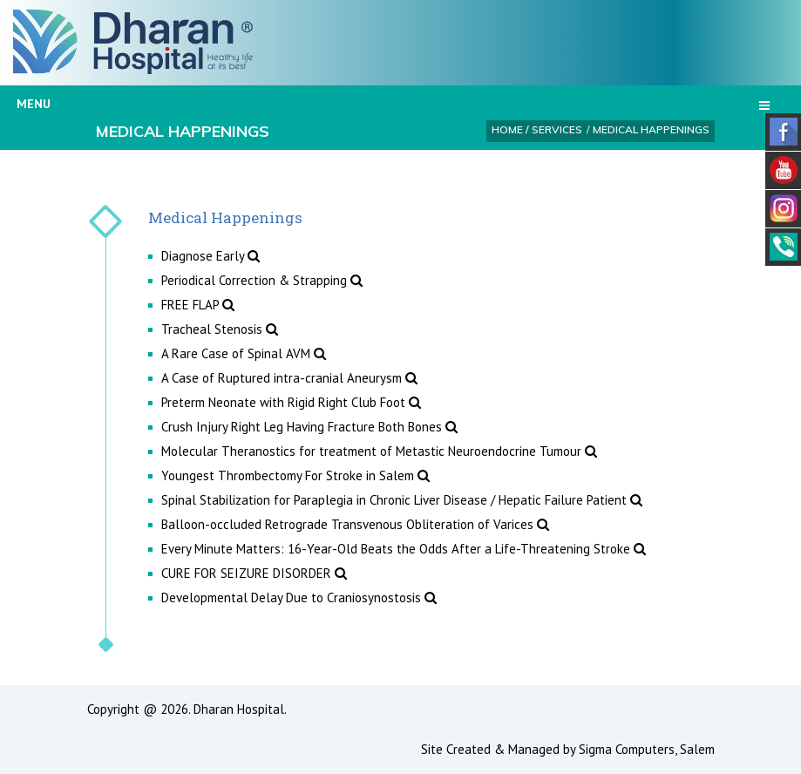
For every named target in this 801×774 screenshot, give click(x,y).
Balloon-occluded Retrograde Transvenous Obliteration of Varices (355, 524)
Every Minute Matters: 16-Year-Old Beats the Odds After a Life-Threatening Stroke (403, 548)
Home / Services (537, 129)
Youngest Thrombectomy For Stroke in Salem (295, 475)
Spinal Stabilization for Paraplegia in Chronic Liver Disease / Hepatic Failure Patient (401, 500)
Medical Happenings (651, 129)
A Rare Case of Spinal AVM (243, 353)
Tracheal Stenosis (219, 329)
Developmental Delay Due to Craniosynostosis (299, 597)
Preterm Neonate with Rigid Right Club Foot (291, 402)
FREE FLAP (197, 304)
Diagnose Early (210, 256)
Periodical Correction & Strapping (262, 280)
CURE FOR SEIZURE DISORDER (254, 573)
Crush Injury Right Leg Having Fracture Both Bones (309, 426)
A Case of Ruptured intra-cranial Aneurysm (289, 378)
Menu (393, 104)
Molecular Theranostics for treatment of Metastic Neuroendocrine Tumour (379, 451)
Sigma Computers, (629, 749)
